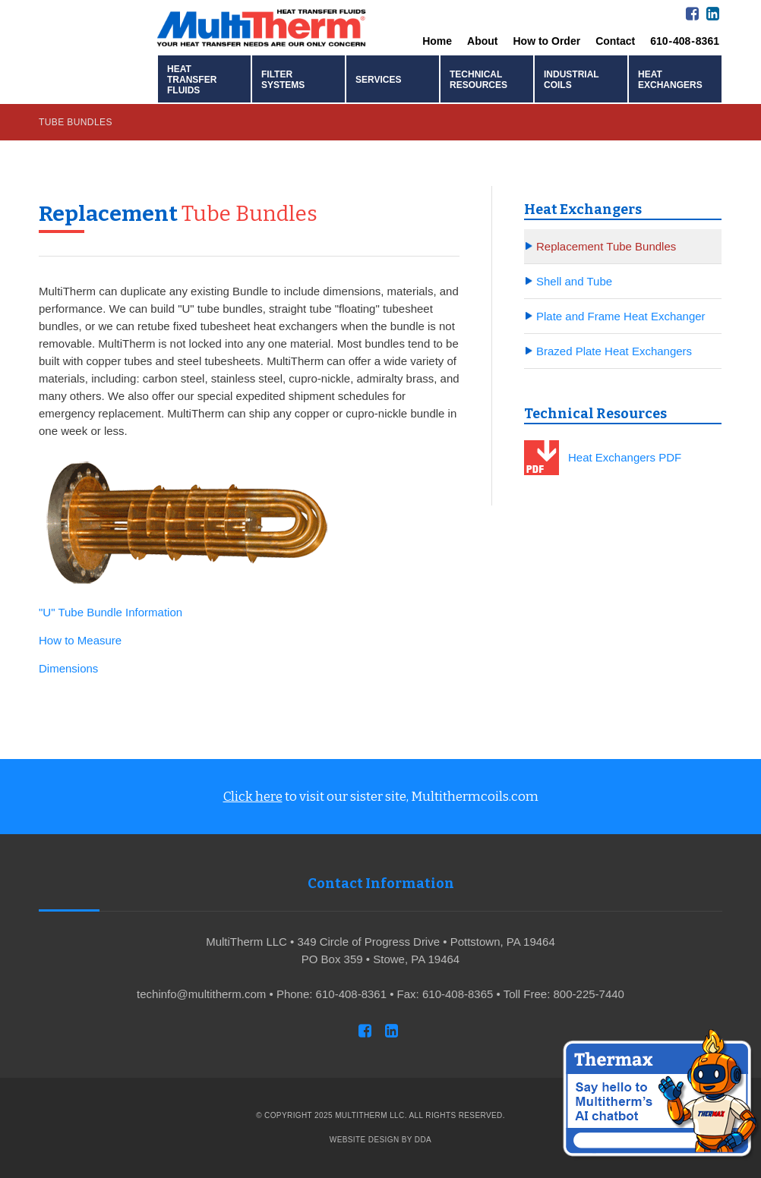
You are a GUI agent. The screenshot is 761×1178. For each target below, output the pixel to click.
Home (437, 41)
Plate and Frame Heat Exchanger (621, 316)
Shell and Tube (574, 281)
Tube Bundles (75, 122)
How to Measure (80, 640)
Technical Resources (478, 79)
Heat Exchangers (670, 79)
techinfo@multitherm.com (201, 993)
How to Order (546, 41)
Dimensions (68, 668)
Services (378, 79)
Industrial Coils (571, 79)
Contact (615, 41)
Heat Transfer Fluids (191, 80)
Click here (253, 797)
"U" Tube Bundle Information (110, 612)
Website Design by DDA (380, 1139)
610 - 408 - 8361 (684, 41)
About (482, 41)
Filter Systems (283, 79)
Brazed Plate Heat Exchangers (614, 351)
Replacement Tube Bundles (606, 246)
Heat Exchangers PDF (624, 457)
